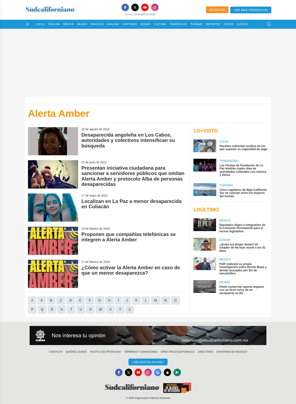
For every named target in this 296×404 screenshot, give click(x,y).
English (54, 24)
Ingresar (217, 10)
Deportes (213, 24)
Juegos (242, 24)
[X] (135, 7)
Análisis (113, 24)
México (68, 24)
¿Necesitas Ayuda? (148, 362)
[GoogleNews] (158, 372)
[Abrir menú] (27, 24)
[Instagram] (154, 7)
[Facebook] (125, 7)
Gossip (145, 24)
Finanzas (97, 24)
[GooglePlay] (177, 372)
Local (40, 24)
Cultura (160, 24)
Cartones (129, 24)
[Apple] (167, 372)
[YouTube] (145, 7)
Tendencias (178, 24)
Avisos (228, 24)
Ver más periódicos (251, 10)
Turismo (196, 24)
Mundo (82, 24)
